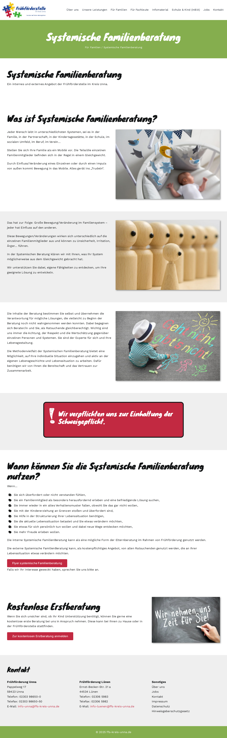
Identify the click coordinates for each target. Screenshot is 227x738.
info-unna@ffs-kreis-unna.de (38, 706)
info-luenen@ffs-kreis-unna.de (112, 706)
